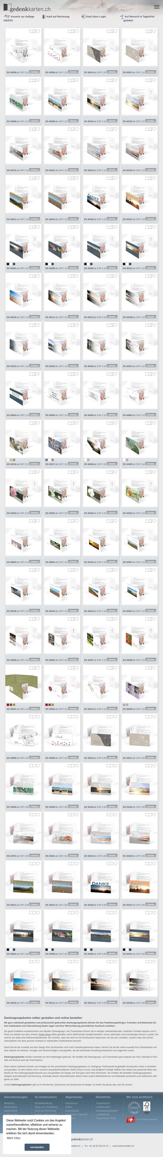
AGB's (68, 1113)
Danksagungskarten (107, 1117)
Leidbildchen (103, 1120)
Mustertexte (10, 1113)
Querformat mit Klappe (81, 1091)
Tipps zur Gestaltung (46, 1113)
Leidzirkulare (103, 1113)
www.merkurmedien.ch (123, 1152)
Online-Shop (45, 1040)
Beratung (9, 1109)
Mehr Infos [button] (13, 1138)
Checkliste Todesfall (76, 1120)
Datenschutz (72, 1117)
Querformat (60, 1091)
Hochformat (47, 1091)
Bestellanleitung (43, 1109)
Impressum (71, 1109)
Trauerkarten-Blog (106, 1124)
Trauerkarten (103, 1109)
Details (34, 72)
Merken (38, 31)
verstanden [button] (37, 1147)
